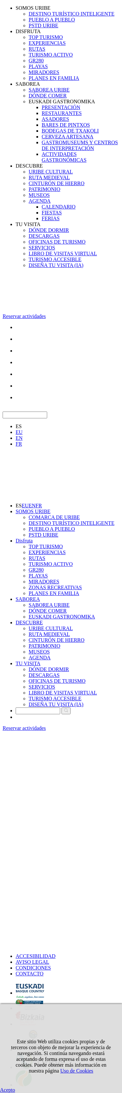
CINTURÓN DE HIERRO (57, 183)
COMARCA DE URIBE (54, 517)
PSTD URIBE (43, 25)
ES (19, 426)
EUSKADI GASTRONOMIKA (62, 101)
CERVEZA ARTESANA (67, 136)
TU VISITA (28, 224)
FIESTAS (52, 212)
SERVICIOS (42, 247)
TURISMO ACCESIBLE (55, 259)
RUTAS (37, 49)
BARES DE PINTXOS (66, 125)
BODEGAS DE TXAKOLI (70, 130)
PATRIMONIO (44, 189)
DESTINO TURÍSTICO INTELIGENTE (72, 14)
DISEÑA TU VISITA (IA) (56, 265)
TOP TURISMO (46, 37)
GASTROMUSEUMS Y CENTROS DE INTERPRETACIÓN (80, 145)
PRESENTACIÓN (61, 107)
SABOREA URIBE (49, 90)
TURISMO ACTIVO (51, 54)
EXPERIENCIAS (47, 43)
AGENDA (40, 201)
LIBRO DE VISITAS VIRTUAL (63, 253)
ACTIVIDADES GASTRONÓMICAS (64, 157)
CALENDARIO (58, 207)
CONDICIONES (33, 968)
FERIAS (51, 218)
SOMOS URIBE (33, 8)
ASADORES (55, 119)
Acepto (7, 1090)
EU (19, 432)
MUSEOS (39, 195)
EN (19, 438)
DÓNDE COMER (48, 95)
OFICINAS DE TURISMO (57, 242)
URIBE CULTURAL (51, 171)
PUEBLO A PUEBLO (52, 19)
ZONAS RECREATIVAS (55, 587)
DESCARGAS (44, 236)
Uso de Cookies (76, 1071)
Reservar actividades (24, 316)
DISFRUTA (28, 31)
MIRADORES (44, 72)
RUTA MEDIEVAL (49, 177)
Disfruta (24, 540)
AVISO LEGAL (32, 962)
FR (19, 444)
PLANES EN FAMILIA (54, 78)
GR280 (36, 60)
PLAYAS (38, 66)
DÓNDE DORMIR (49, 230)
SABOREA (28, 84)
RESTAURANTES (62, 113)
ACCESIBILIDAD (36, 956)
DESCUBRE (29, 166)
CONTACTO (30, 973)
